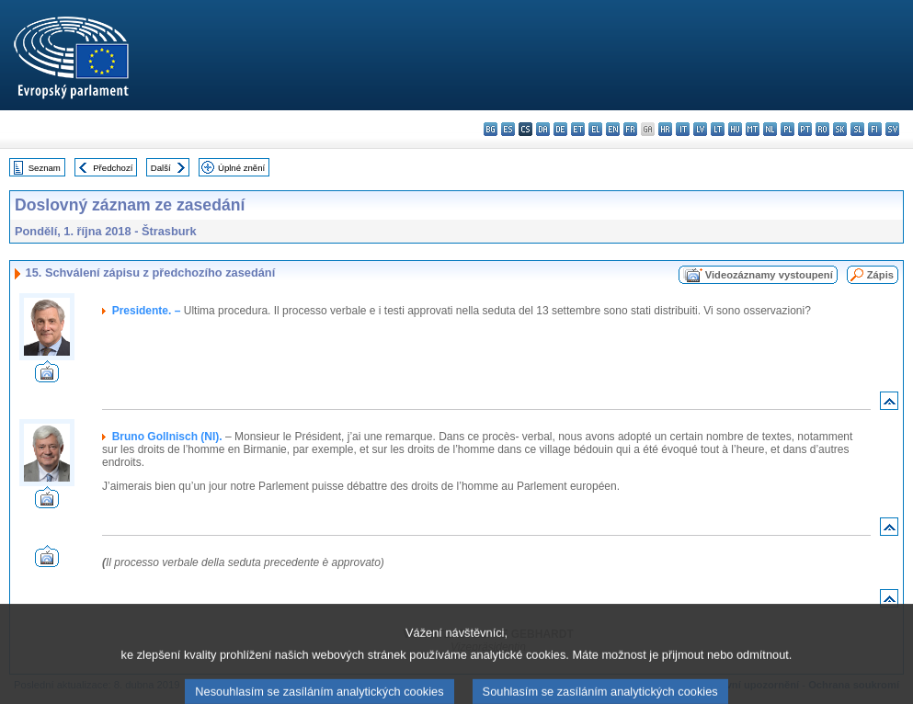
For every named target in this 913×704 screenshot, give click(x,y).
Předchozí (112, 168)
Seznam (45, 168)
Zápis (880, 274)
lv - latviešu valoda (700, 129)
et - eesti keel (578, 129)
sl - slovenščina (857, 129)
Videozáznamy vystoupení (769, 274)
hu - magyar (735, 129)
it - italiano (683, 129)
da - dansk (543, 129)
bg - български (490, 129)
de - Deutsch (560, 129)
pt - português (805, 129)
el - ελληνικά (595, 129)
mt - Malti (752, 129)
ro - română (822, 129)
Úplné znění (241, 168)
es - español (508, 129)
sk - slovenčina (840, 129)
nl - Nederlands (770, 129)
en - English (613, 129)
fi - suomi (875, 129)
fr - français (630, 129)
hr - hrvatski (665, 129)
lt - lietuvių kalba (718, 129)
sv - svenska (892, 129)
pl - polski (787, 129)
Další (161, 168)
